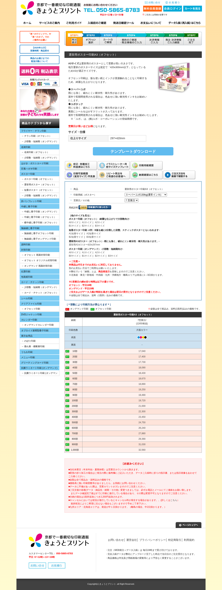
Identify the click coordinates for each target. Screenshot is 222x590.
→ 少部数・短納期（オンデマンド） (39, 141)
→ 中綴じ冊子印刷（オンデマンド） (39, 211)
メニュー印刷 (28, 357)
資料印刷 (25, 244)
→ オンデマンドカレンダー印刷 (37, 325)
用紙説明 (73, 207)
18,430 (141, 373)
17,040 (141, 351)
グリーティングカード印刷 (34, 362)
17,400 (141, 356)
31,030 (141, 444)
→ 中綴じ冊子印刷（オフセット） (38, 217)
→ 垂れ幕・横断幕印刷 (33, 346)
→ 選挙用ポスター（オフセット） (38, 184)
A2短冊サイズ (93, 233)
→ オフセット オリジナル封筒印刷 (39, 260)
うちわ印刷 (27, 352)
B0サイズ (73, 256)
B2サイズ (87, 225)
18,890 (141, 384)
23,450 (141, 417)
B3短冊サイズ (93, 237)
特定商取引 (174, 539)
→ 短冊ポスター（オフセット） (37, 190)
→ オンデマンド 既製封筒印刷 (36, 266)
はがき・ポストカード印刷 (34, 163)
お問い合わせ (116, 539)
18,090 (141, 367)
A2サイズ (100, 222)
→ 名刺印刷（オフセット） (35, 152)
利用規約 (189, 539)
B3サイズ (100, 225)
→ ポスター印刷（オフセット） (37, 179)
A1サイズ (87, 222)
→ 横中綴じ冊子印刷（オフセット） (39, 222)
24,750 (141, 422)
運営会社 (131, 539)
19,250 (141, 389)
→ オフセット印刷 (30, 308)
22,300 (141, 411)
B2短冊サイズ (76, 237)
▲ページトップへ (188, 524)
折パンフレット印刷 (31, 201)
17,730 (141, 362)
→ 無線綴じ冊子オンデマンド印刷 (38, 239)
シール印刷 (27, 298)
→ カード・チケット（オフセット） (39, 292)
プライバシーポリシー (152, 539)
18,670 (141, 378)
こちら (173, 500)
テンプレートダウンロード (133, 151)
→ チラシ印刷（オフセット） (36, 136)
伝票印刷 (25, 271)
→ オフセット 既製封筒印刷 (35, 255)
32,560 (141, 450)
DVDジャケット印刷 (31, 314)
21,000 (141, 406)
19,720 (141, 400)
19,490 (141, 395)
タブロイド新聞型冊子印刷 (34, 330)
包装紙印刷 (27, 277)
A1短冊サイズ (76, 233)
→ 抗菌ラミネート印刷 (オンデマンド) (38, 374)
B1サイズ (73, 225)
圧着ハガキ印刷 (29, 168)
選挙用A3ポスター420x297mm (84, 244)
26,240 (141, 428)
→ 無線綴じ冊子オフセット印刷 (37, 233)
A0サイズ (73, 222)
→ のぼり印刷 (28, 341)
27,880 (141, 433)
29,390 (141, 439)
